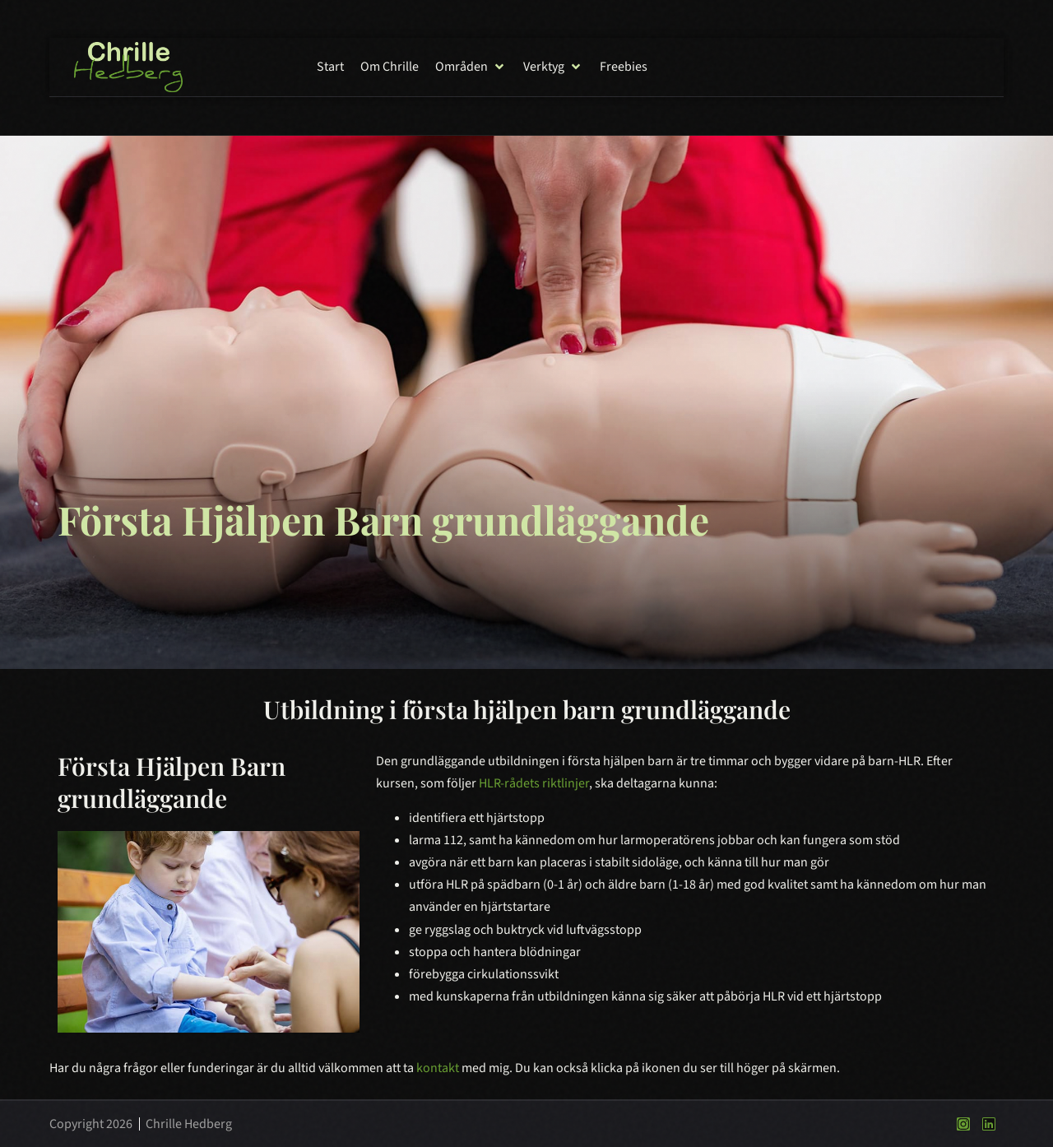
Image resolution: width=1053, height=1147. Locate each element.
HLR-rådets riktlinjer (534, 783)
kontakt (437, 1068)
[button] (471, 67)
